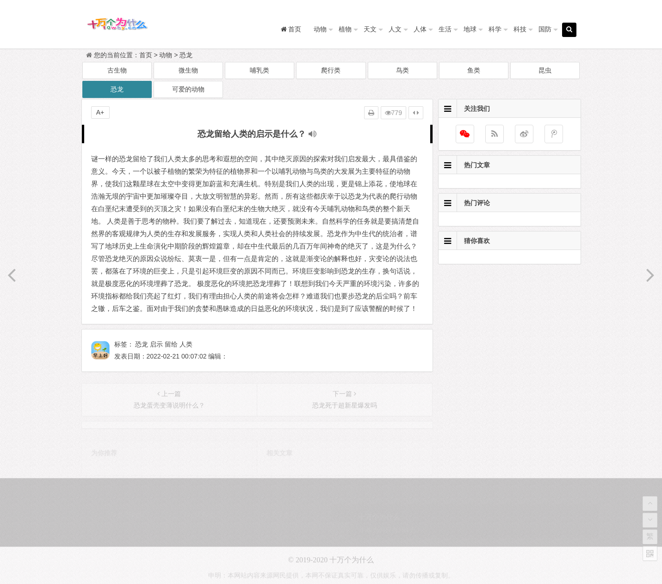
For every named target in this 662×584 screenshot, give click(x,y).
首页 (145, 55)
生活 (445, 29)
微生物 (188, 70)
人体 (420, 29)
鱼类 (473, 70)
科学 (495, 29)
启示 (156, 344)
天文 (370, 29)
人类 (185, 344)
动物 (320, 29)
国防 (544, 29)
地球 (470, 29)
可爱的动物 (188, 89)
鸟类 (402, 70)
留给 (171, 344)
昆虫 (544, 70)
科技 (520, 29)
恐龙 (185, 55)
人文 (395, 29)
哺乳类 (259, 70)
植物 (345, 29)
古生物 (117, 70)
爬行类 (330, 70)
